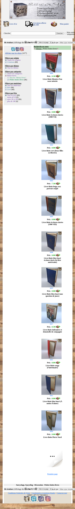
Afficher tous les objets (13, 53)
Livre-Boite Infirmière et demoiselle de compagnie (52, 331)
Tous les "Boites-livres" (18, 78)
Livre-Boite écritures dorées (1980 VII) (52, 116)
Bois (8, 87)
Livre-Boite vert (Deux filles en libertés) (52, 152)
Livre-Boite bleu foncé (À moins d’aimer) (52, 402)
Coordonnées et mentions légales (43, 493)
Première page (52, 474)
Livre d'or (13, 24)
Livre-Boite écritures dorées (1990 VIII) (52, 223)
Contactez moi (62, 493)
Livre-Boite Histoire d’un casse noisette (52, 80)
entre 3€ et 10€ (12, 99)
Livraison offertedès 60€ (39, 24)
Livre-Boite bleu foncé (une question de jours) (52, 295)
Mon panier (64, 24)
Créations (10, 62)
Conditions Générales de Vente (19, 493)
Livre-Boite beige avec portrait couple (52, 188)
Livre (9, 89)
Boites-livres (11, 76)
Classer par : (54, 42)
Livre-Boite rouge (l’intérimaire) (52, 367)
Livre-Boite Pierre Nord (52, 437)
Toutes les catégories (14, 74)
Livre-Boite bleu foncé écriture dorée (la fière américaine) (52, 260)
